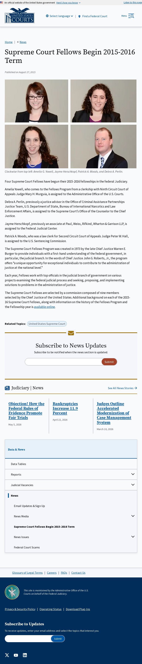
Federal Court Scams (27, 547)
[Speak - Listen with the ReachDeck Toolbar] (133, 2)
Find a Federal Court (92, 16)
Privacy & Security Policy (20, 609)
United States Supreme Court (46, 324)
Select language (60, 16)
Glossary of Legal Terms (27, 572)
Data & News (16, 450)
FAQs (64, 572)
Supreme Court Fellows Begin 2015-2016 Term (44, 526)
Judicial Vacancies (22, 485)
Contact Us (78, 572)
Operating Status (51, 609)
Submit (58, 638)
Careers (52, 572)
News (14, 495)
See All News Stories (120, 388)
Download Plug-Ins (78, 609)
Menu (124, 15)
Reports (16, 474)
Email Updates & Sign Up (29, 506)
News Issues (21, 537)
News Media (21, 516)
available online (44, 307)
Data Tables (18, 464)
